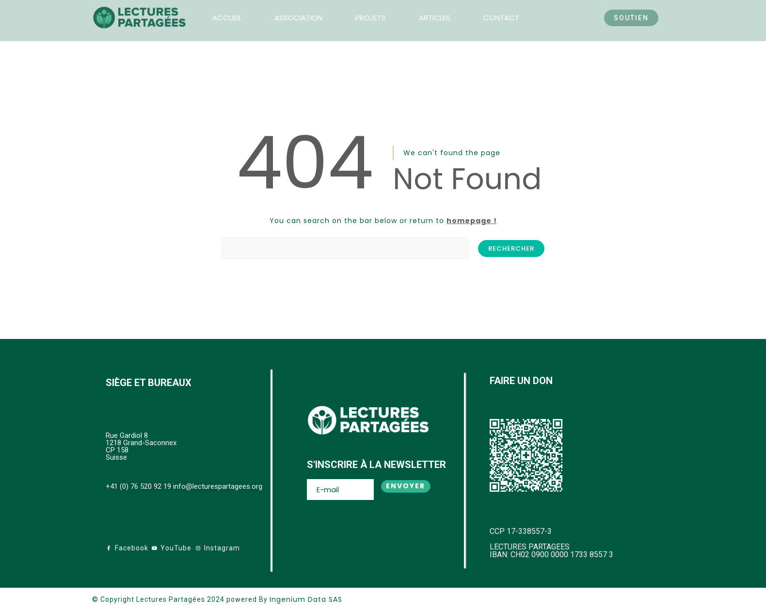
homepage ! (472, 220)
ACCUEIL (226, 10)
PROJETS (370, 10)
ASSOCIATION (298, 10)
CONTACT (501, 10)
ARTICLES (434, 10)
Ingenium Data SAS (306, 599)
